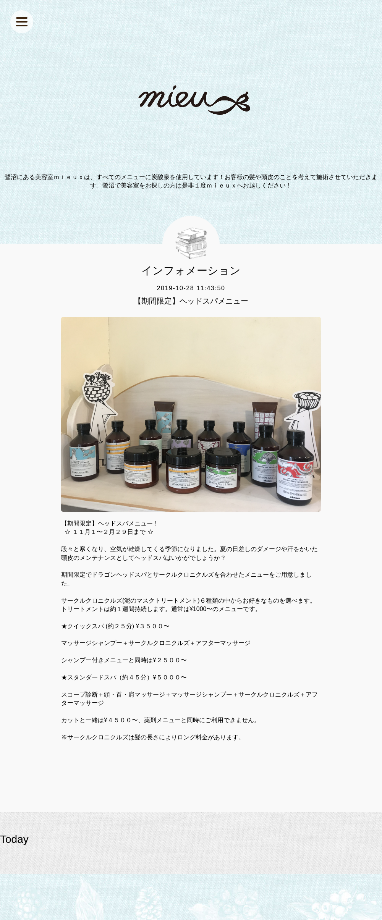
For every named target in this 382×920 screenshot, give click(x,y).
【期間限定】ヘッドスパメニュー (191, 301)
